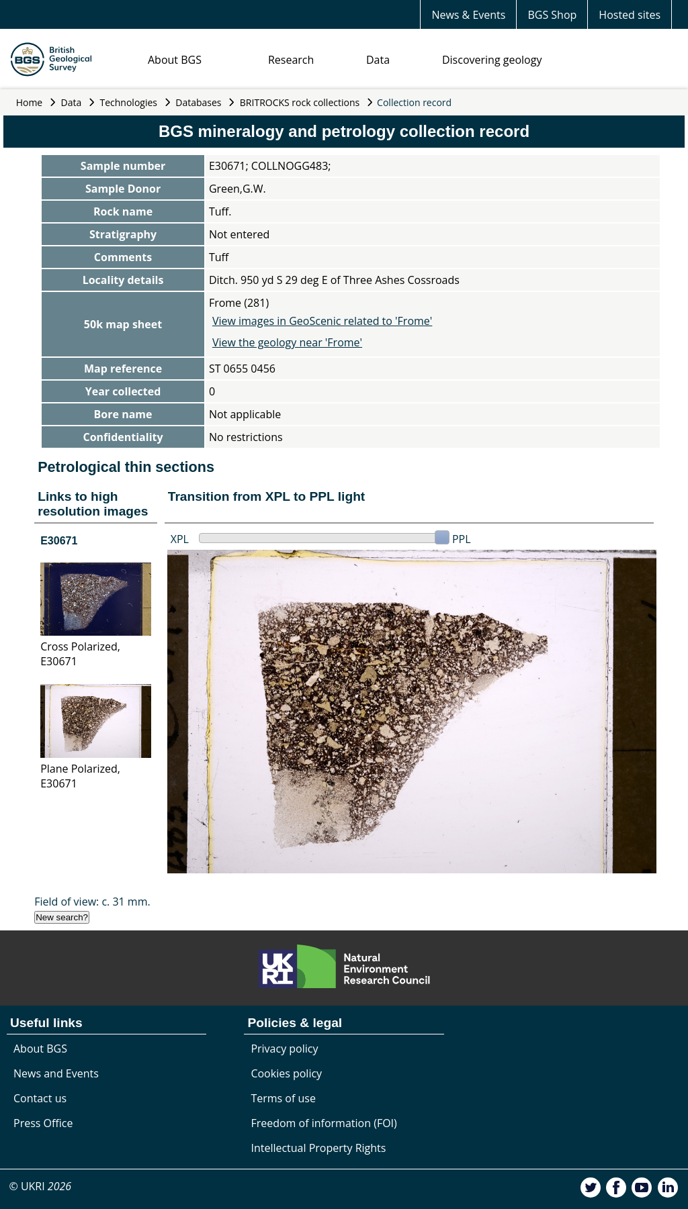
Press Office (43, 1123)
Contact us (40, 1098)
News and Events (56, 1073)
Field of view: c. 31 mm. (92, 901)
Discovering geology (492, 59)
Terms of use (283, 1098)
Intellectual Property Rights (318, 1148)
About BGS (175, 59)
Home (29, 102)
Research (291, 59)
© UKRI (40, 1186)
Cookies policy (286, 1073)
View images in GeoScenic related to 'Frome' (322, 320)
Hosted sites (629, 14)
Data (378, 59)
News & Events (468, 14)
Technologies (129, 102)
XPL (180, 539)
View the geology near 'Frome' (287, 342)
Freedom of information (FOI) (323, 1123)
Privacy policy (284, 1048)
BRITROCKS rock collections (299, 102)
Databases (198, 102)
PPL (461, 539)
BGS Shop (551, 14)
